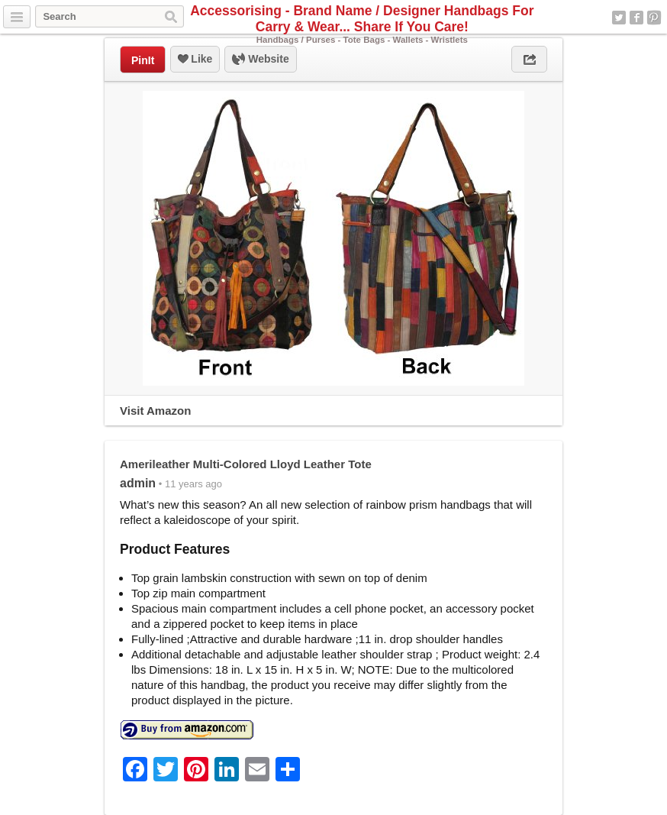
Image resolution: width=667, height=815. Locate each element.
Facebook (636, 17)
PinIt (142, 60)
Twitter (619, 17)
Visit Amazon (155, 410)
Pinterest (654, 17)
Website (260, 59)
